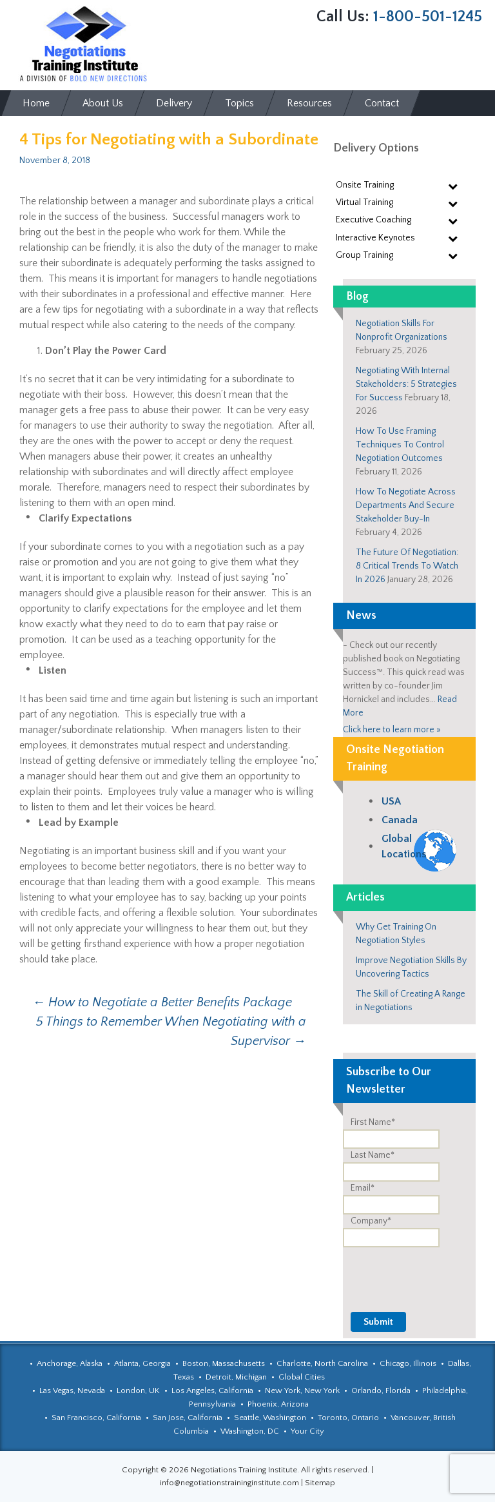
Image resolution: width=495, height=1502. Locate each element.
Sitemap (320, 1482)
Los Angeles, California (212, 1390)
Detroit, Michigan (236, 1376)
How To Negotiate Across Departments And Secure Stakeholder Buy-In (406, 505)
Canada (400, 820)
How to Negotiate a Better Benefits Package (162, 1002)
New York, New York (302, 1390)
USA (391, 801)
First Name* (373, 1122)
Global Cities (301, 1376)
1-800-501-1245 (427, 16)
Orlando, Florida (381, 1390)
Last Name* (372, 1155)
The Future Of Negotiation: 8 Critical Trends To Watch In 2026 (407, 566)
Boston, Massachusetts (223, 1363)
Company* (371, 1221)
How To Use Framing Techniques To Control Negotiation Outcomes (400, 444)
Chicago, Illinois (408, 1363)
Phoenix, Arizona (278, 1404)
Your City (307, 1431)
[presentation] (378, 1272)
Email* (362, 1188)
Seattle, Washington (270, 1417)
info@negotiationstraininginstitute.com (229, 1482)
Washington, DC (249, 1431)
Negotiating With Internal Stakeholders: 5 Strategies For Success (406, 384)
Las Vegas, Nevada (72, 1390)
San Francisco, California (96, 1417)
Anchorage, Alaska (69, 1363)
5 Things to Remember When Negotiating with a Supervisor (171, 1031)
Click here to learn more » (392, 730)
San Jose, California (187, 1417)
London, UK (138, 1390)
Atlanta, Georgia (142, 1363)
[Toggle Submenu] (453, 185)
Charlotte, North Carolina (322, 1363)
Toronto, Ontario (348, 1417)
